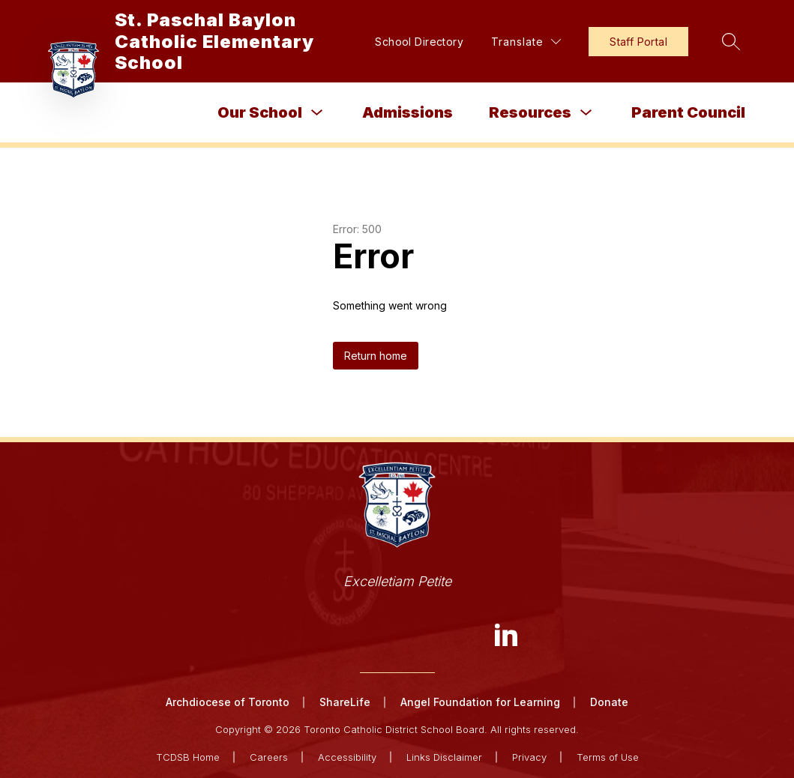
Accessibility (347, 757)
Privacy (529, 757)
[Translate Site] (526, 41)
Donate (609, 702)
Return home (375, 355)
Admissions (407, 112)
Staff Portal (638, 41)
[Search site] (731, 41)
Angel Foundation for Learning (480, 702)
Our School (259, 112)
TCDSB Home (188, 757)
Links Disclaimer (444, 757)
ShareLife (344, 702)
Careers (269, 757)
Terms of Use (608, 757)
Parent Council (688, 112)
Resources (530, 112)
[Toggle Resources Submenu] (586, 113)
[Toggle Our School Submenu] (317, 113)
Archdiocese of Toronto (227, 702)
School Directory (419, 41)
